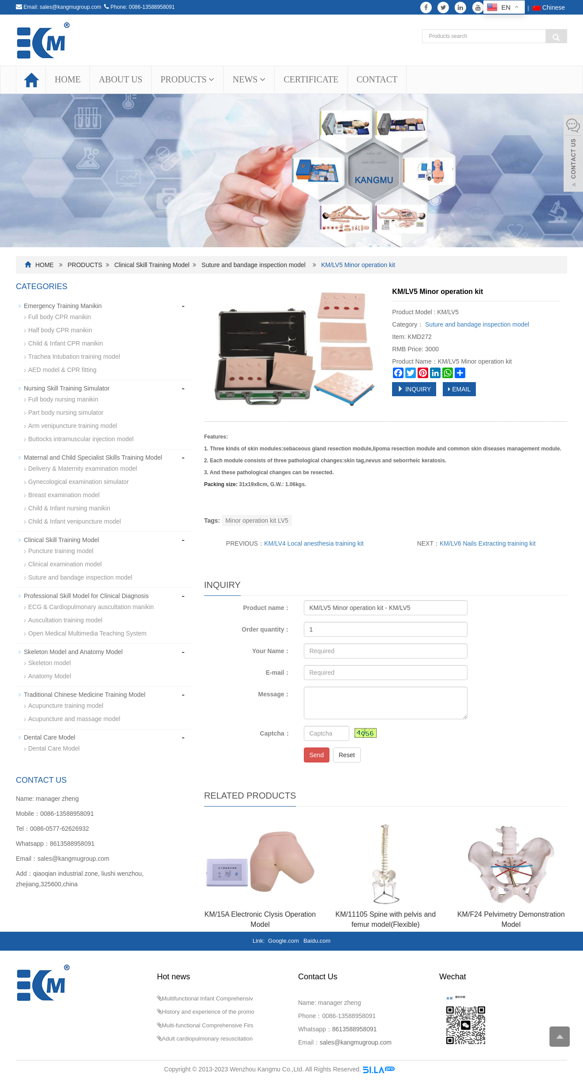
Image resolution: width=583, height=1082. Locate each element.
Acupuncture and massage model (74, 718)
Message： (274, 694)
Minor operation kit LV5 (256, 520)
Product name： (266, 607)
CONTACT (377, 79)
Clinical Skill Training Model (151, 264)
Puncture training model (60, 550)
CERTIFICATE (311, 79)
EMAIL (459, 389)
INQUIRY (414, 389)
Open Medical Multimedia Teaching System (87, 633)
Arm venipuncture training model (72, 425)
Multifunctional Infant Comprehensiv (207, 998)
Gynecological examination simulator (78, 481)
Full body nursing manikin (63, 399)
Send (317, 755)
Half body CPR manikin (60, 330)
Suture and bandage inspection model (254, 264)
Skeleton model (49, 662)
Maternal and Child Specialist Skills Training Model (93, 457)
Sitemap (407, 1069)
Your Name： (271, 650)
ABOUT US (120, 79)
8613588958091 (72, 843)
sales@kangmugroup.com (70, 7)
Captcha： (275, 733)
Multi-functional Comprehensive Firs (207, 1025)
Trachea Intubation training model (74, 356)
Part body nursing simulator (65, 412)
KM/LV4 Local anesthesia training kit (313, 543)
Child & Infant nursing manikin (69, 508)
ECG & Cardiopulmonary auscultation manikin (91, 606)
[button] (211, 79)
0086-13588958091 (152, 7)
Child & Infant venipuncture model (74, 521)
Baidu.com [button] (316, 940)
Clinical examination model (65, 564)
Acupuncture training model (65, 705)
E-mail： (277, 672)
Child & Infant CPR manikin (65, 343)
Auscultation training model (65, 620)
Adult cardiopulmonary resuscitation (207, 1038)
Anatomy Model (49, 676)
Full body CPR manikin (59, 316)
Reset (347, 755)
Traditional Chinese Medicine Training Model (85, 694)
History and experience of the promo (208, 1011)
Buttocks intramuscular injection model (81, 438)
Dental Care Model (49, 737)
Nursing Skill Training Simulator (67, 388)
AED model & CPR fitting (62, 369)
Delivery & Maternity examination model (82, 468)
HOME (68, 79)
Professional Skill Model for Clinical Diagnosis (86, 595)
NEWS (248, 79)
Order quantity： (266, 629)
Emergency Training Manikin (63, 305)
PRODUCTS (187, 79)
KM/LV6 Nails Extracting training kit (488, 543)
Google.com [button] (283, 940)
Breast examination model (64, 494)
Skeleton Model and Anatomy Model (73, 651)
